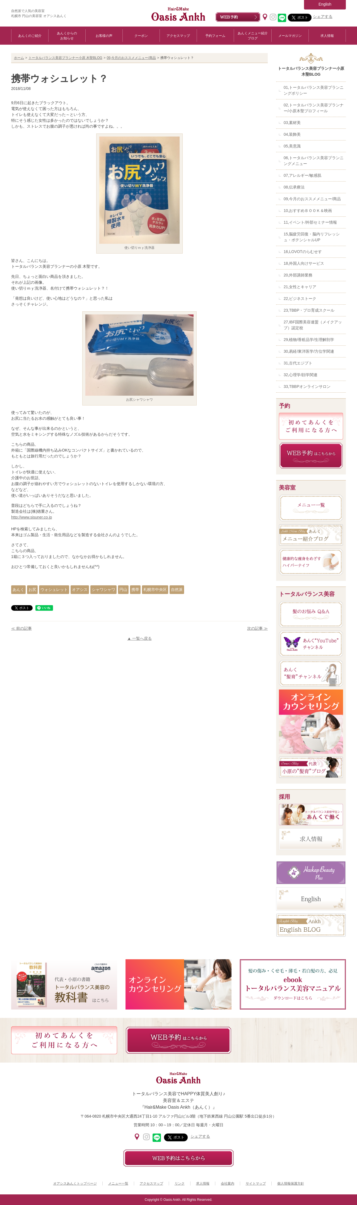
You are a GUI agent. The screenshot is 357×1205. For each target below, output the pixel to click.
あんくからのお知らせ (67, 35)
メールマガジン (290, 36)
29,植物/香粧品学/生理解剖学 (309, 339)
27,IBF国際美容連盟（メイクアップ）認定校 (313, 325)
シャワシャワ (103, 589)
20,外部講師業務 (298, 275)
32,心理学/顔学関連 (300, 375)
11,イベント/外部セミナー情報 (310, 222)
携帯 (135, 589)
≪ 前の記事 (21, 628)
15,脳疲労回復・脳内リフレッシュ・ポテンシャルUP (312, 237)
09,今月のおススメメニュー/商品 (131, 58)
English (325, 4)
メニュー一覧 (118, 1183)
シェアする (322, 16)
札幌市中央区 (155, 589)
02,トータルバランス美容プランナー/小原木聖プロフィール (314, 108)
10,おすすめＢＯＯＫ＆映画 (308, 210)
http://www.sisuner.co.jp (31, 517)
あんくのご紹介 (30, 36)
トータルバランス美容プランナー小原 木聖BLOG (65, 58)
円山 (123, 589)
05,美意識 (292, 146)
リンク (180, 1183)
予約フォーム (215, 36)
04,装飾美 (292, 134)
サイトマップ (256, 1183)
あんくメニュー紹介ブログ (253, 35)
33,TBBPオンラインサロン (307, 386)
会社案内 (227, 1183)
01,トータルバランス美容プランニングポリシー (314, 90)
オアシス (80, 589)
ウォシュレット (54, 589)
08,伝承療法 (294, 187)
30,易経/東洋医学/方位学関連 (309, 351)
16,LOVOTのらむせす (303, 251)
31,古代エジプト (298, 363)
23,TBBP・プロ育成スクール (309, 310)
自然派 (177, 589)
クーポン (141, 36)
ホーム (19, 58)
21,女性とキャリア (300, 287)
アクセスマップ (178, 36)
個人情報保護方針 (290, 1183)
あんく (18, 589)
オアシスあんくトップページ (75, 1183)
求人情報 (327, 36)
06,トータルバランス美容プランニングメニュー (314, 161)
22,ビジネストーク (300, 298)
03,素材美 (292, 122)
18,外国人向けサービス (304, 263)
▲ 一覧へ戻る (139, 638)
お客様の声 (104, 36)
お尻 (32, 589)
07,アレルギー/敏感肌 (302, 175)
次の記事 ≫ (257, 628)
